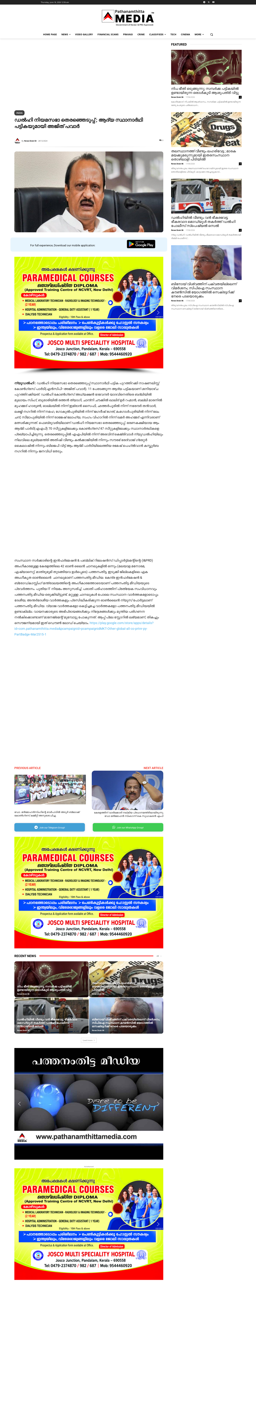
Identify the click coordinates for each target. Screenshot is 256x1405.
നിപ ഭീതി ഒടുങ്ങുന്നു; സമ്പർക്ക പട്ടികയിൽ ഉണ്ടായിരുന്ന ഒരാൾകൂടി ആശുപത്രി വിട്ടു (44, 988)
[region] (88, 74)
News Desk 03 (30, 141)
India (19, 112)
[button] (211, 34)
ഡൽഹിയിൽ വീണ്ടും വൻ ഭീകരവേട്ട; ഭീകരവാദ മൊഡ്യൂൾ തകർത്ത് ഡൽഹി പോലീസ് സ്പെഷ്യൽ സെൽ (47, 1023)
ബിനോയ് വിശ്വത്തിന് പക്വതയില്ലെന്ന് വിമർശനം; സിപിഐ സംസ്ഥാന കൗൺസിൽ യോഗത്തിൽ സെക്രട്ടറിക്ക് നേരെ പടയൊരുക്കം (126, 1023)
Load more (89, 1040)
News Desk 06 (23, 994)
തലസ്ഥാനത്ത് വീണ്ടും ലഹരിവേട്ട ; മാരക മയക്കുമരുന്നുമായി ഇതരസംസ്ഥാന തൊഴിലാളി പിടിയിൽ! (123, 986)
